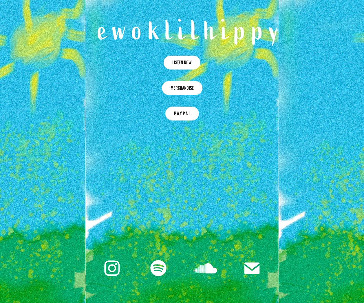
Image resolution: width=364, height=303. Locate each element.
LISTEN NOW (182, 62)
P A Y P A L (182, 113)
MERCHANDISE (182, 88)
